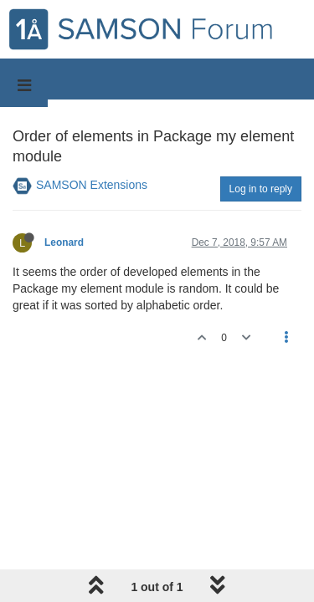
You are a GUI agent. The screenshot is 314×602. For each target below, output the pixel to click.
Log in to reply (260, 189)
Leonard (64, 242)
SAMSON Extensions (91, 184)
